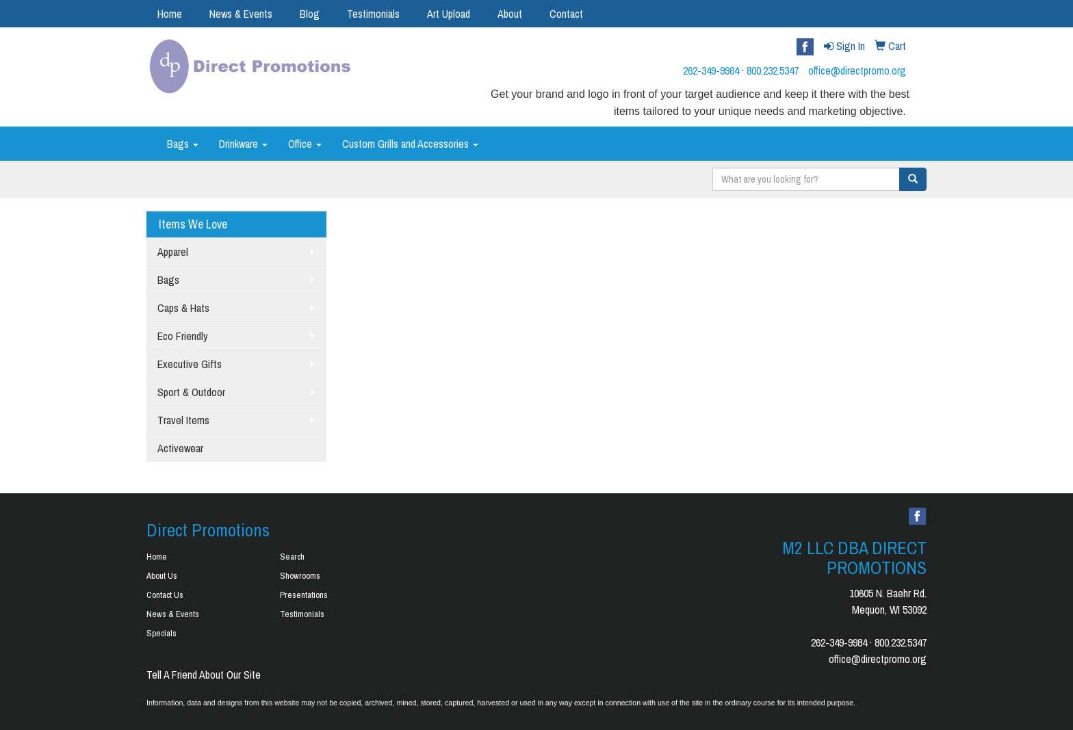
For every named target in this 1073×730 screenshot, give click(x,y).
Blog (310, 13)
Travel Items (183, 420)
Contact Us (164, 595)
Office (305, 143)
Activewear (180, 448)
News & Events (240, 13)
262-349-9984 (711, 70)
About (509, 13)
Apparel (172, 251)
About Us (161, 576)
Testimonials (373, 13)
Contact (566, 13)
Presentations (304, 595)
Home (169, 13)
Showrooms (300, 576)
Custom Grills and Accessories (410, 143)
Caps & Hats (183, 307)
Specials (161, 633)
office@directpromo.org (857, 70)
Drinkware (243, 143)
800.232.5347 (773, 70)
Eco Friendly (182, 335)
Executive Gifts (189, 363)
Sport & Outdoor (191, 392)
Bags (182, 143)
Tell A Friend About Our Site (203, 674)
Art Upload (448, 13)
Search (292, 556)
